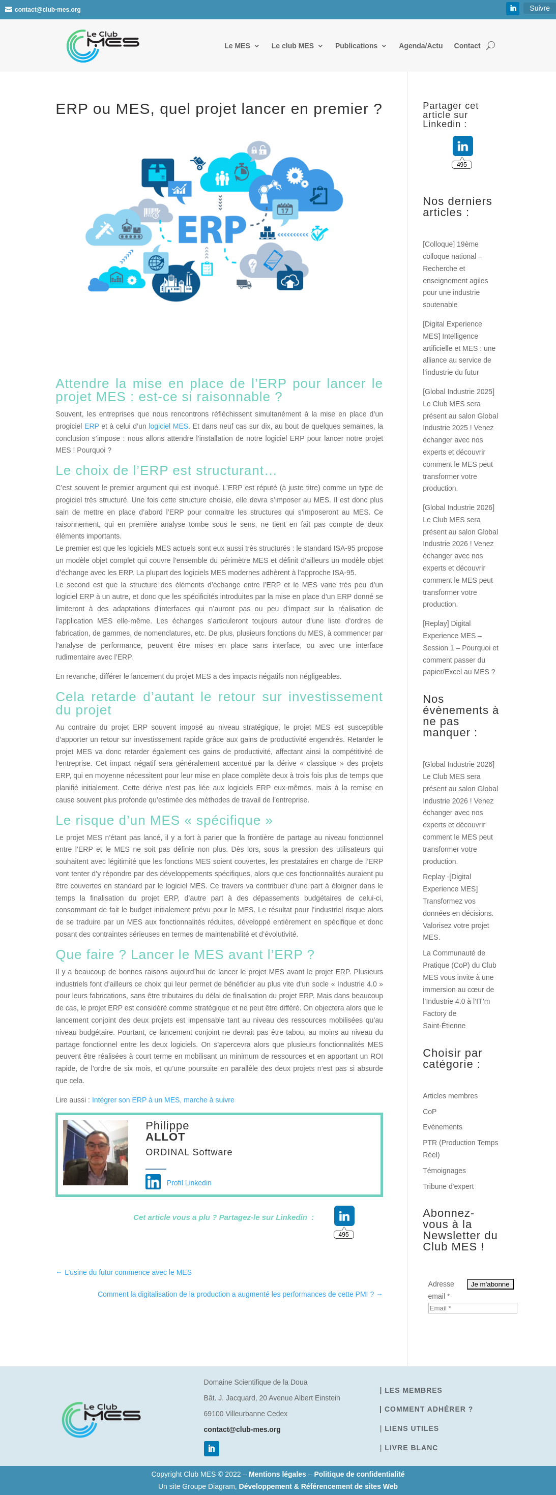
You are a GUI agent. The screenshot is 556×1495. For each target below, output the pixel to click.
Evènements (442, 1127)
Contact (467, 46)
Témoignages (444, 1171)
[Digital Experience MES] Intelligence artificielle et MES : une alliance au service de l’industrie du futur (459, 348)
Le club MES (293, 46)
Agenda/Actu (421, 46)
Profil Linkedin (178, 1183)
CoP (429, 1112)
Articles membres (450, 1096)
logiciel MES (168, 426)
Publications (356, 46)
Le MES (237, 46)
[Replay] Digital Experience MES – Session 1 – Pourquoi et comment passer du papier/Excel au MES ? (461, 647)
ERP (91, 426)
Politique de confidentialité (359, 1474)
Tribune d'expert (448, 1186)
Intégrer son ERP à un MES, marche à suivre (163, 1100)
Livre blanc (411, 1448)
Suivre (540, 8)
